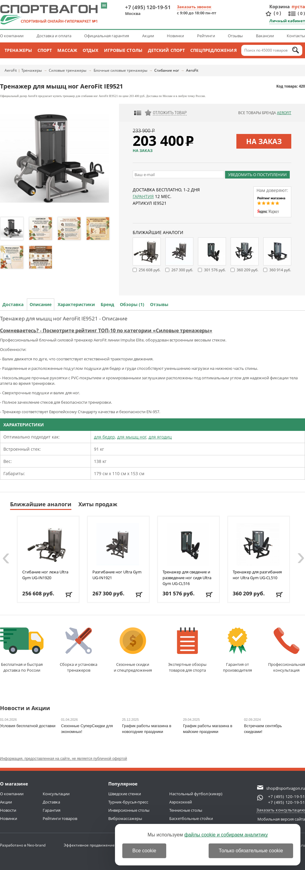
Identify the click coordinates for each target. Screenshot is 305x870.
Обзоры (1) (132, 304)
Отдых (91, 50)
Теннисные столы (185, 810)
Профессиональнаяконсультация (286, 650)
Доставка (12, 304)
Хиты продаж (97, 504)
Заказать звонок (194, 6)
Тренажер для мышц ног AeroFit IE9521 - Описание (63, 318)
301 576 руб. (215, 270)
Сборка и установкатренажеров (78, 650)
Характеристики (76, 304)
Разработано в (22, 845)
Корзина (279, 6)
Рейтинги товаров (60, 818)
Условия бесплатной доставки (28, 726)
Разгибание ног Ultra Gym (117, 574)
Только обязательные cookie (251, 850)
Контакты (296, 35)
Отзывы (235, 35)
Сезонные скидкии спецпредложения (133, 650)
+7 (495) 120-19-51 (148, 7)
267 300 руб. (182, 270)
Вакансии (265, 35)
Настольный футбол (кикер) (195, 793)
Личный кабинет (287, 20)
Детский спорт (166, 50)
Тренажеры (18, 50)
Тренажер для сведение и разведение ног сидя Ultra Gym (187, 577)
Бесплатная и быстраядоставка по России (22, 650)
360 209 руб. (247, 270)
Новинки (175, 35)
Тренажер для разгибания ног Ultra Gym (257, 574)
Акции (148, 35)
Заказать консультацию (281, 810)
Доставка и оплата (54, 35)
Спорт (45, 50)
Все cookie (144, 850)
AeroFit (11, 70)
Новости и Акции (25, 708)
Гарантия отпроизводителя (237, 650)
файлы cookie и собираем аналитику (226, 834)
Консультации (56, 793)
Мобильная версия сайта (281, 819)
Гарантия (143, 196)
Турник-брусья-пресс (128, 802)
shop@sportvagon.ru (285, 788)
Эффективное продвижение (95, 845)
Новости (8, 810)
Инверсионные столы (128, 810)
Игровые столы (123, 50)
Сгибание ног (166, 70)
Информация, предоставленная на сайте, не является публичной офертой (63, 758)
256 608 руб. (149, 270)
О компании (11, 35)
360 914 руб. (280, 270)
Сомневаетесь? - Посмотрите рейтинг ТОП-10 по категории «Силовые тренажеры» (106, 330)
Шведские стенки (124, 793)
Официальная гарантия (106, 35)
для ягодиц (160, 437)
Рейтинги (206, 35)
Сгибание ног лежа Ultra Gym (45, 574)
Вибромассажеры (125, 818)
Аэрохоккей (180, 802)
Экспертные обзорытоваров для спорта (187, 650)
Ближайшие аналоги (40, 504)
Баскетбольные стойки (191, 818)
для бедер (104, 437)
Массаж (67, 50)
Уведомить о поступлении (257, 174)
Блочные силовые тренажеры (120, 70)
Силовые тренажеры (67, 70)
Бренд (107, 304)
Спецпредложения (213, 50)
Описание (41, 304)
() (277, 13)
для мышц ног (131, 437)
